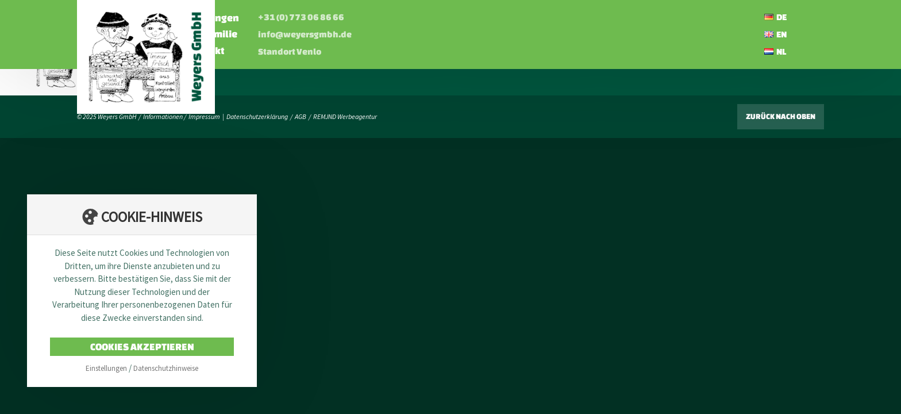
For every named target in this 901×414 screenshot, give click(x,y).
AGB (300, 116)
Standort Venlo (410, 51)
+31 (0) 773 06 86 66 (422, 17)
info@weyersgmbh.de (425, 34)
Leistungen (333, 17)
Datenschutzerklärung (257, 116)
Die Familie (332, 33)
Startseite (258, 17)
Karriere (254, 50)
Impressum (204, 116)
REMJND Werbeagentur (345, 116)
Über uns (256, 33)
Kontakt (326, 50)
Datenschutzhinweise (165, 368)
